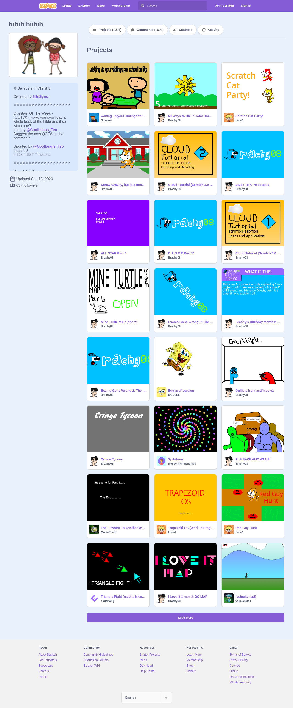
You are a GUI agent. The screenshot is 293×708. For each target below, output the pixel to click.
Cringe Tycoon (112, 459)
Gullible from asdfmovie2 (254, 390)
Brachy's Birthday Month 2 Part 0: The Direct (258, 322)
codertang (107, 601)
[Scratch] (48, 5)
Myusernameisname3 (182, 463)
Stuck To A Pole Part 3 (252, 185)
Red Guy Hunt (246, 528)
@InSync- (40, 97)
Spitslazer (175, 459)
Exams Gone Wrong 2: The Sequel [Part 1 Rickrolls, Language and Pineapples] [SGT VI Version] (191, 322)
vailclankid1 (243, 601)
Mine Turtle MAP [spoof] (119, 322)
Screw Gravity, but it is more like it (124, 185)
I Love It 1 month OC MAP (187, 596)
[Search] (142, 5)
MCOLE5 (174, 395)
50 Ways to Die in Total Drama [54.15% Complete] (191, 116)
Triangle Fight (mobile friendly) (124, 596)
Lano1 (239, 120)
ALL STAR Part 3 (113, 253)
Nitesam (106, 120)
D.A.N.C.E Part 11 (181, 253)
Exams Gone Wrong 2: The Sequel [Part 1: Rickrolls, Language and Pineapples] (124, 390)
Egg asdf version (181, 390)
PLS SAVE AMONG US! (253, 459)
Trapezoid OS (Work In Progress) (191, 528)
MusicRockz (109, 532)
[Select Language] (146, 697)
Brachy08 (174, 120)
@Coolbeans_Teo (41, 130)
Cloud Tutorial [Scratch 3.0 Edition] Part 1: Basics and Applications (258, 253)
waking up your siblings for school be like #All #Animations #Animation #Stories (124, 116)
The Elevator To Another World (124, 528)
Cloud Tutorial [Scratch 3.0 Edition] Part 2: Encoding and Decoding (191, 185)
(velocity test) (245, 596)
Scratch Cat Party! (249, 116)
